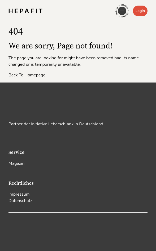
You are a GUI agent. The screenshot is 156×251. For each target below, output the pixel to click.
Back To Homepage (26, 75)
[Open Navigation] (122, 11)
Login (140, 10)
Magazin (16, 163)
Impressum (18, 194)
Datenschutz (20, 201)
